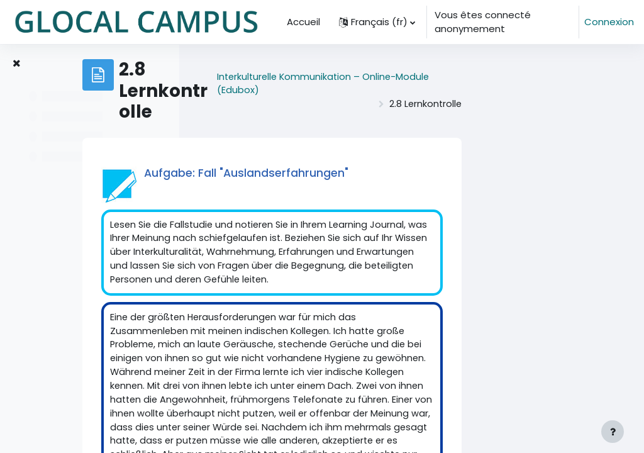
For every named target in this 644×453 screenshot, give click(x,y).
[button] (377, 22)
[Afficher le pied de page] (612, 431)
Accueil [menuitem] (303, 21)
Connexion (609, 21)
